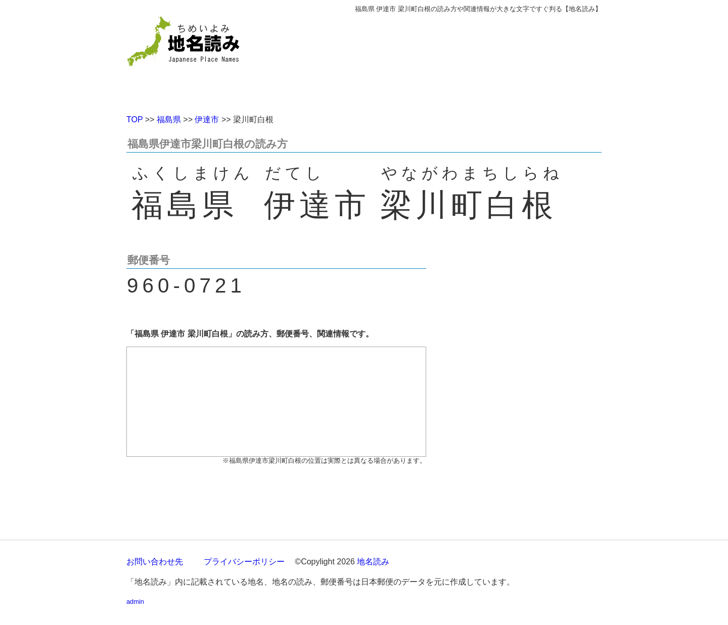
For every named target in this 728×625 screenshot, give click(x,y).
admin (135, 601)
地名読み (373, 561)
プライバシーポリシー (244, 561)
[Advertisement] (437, 59)
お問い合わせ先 (154, 561)
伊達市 (207, 119)
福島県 (169, 119)
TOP (134, 119)
